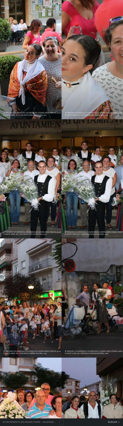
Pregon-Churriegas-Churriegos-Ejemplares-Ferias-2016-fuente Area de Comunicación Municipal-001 (32, 114)
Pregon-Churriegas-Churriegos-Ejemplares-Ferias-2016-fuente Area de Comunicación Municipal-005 (32, 352)
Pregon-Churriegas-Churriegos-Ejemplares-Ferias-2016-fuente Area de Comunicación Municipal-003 (32, 233)
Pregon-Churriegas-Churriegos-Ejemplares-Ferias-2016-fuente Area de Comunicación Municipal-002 (94, 114)
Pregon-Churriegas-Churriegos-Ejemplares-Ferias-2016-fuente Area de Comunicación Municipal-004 (94, 233)
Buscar (112, 422)
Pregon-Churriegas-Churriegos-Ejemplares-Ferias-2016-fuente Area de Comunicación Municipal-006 (94, 352)
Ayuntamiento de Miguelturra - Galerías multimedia (35, 422)
